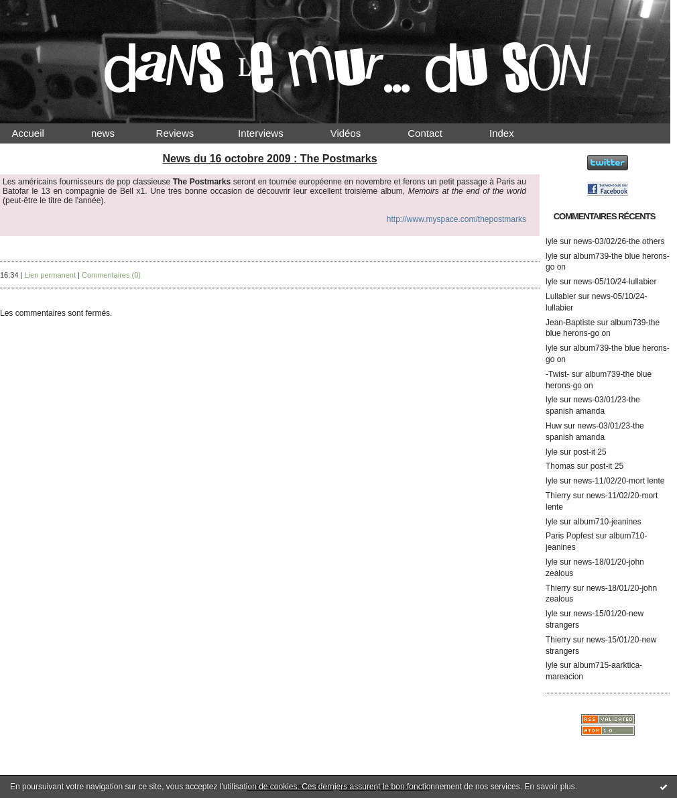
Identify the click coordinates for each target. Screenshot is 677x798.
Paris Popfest (569, 535)
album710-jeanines (607, 521)
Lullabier (561, 296)
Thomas (560, 466)
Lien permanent (50, 275)
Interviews (272, 133)
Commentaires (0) (111, 275)
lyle (552, 241)
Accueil (39, 133)
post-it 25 (589, 452)
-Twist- (557, 374)
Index (513, 133)
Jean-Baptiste (570, 322)
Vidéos (356, 133)
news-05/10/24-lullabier (614, 281)
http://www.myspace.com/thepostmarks (456, 219)
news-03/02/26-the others (618, 241)
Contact (436, 133)
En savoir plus (549, 786)
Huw (554, 426)
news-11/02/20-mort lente (618, 481)
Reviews (187, 133)
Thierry (558, 495)
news (114, 133)
